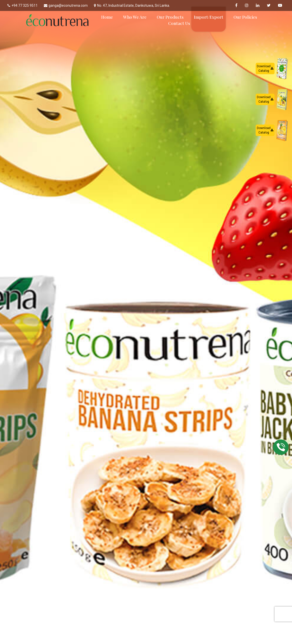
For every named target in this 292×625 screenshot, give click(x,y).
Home (107, 17)
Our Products (170, 17)
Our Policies (245, 17)
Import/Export (208, 17)
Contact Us (179, 23)
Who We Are (134, 17)
